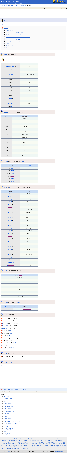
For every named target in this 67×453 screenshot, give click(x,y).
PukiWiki (8, 451)
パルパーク (6, 426)
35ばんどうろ (12, 333)
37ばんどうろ (5, 320)
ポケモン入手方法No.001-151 (10, 429)
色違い (5, 431)
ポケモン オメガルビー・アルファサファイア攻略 (41, 438)
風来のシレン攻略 (6, 445)
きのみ (5, 401)
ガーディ (6, 20)
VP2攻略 (48, 442)
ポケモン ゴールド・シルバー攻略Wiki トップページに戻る (14, 389)
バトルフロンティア (27, 309)
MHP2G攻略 (38, 445)
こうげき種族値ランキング (9, 403)
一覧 (33, 8)
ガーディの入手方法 (10, 45)
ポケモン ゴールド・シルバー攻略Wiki (11, 1)
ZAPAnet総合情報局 (5, 5)
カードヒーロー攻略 (30, 446)
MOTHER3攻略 (14, 445)
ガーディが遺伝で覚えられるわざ (13, 39)
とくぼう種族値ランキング (9, 411)
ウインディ (14, 365)
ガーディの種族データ (10, 30)
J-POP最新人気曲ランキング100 (21, 448)
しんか (11, 362)
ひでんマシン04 (10, 262)
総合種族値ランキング (8, 433)
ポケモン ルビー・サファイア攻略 (50, 440)
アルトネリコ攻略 (61, 440)
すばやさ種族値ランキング (9, 406)
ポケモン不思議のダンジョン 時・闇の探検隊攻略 (17, 440)
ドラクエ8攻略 (52, 443)
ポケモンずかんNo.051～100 (9, 428)
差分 (56, 8)
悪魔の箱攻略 (58, 445)
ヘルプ (43, 8)
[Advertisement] (33, 13)
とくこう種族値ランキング (9, 408)
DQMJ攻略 (3, 443)
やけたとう (11, 335)
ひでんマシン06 (10, 265)
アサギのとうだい (13, 338)
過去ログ (59, 8)
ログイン (64, 8)
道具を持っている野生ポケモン (10, 434)
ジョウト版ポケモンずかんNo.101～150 (12, 421)
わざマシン (12, 187)
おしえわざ (17, 302)
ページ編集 (48, 8)
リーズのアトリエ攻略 (33, 442)
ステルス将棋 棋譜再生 (55, 446)
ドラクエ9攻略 (59, 443)
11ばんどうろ (13, 347)
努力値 (22, 161)
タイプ (10, 71)
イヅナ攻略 (15, 446)
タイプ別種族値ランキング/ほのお (11, 423)
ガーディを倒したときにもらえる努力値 (14, 34)
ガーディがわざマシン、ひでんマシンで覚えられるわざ (18, 37)
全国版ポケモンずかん (10, 66)
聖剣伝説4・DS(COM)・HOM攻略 (58, 442)
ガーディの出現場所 (10, 43)
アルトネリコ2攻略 (5, 442)
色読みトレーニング (46, 446)
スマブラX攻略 (42, 442)
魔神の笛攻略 (9, 446)
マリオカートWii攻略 (22, 445)
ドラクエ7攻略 (45, 443)
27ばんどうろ (15, 342)
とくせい (11, 74)
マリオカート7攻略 (31, 445)
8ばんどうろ (5, 328)
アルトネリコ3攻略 (13, 442)
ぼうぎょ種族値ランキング (9, 418)
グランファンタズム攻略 (23, 442)
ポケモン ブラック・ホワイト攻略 (23, 438)
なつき (10, 98)
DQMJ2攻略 (8, 443)
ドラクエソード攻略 (30, 443)
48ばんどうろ (5, 323)
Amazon (9, 448)
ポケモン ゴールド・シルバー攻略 (8, 438)
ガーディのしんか (9, 47)
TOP (2, 24)
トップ (30, 8)
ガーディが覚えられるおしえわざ (13, 41)
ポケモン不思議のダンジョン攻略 (35, 440)
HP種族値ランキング (8, 398)
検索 (40, 8)
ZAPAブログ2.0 (38, 446)
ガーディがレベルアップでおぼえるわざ (14, 32)
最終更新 (37, 8)
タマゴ (9, 103)
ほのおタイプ (6, 416)
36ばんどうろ (5, 318)
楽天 (12, 448)
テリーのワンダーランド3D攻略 (18, 443)
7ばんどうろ (5, 325)
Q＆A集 (5, 399)
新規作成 (52, 8)
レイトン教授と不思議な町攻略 (48, 445)
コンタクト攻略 (21, 446)
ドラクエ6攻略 (38, 443)
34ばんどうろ (12, 330)
